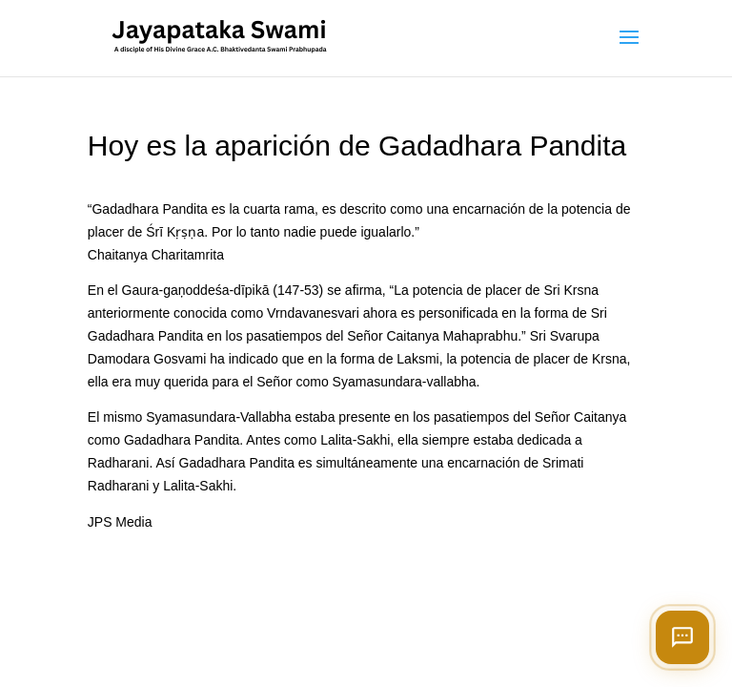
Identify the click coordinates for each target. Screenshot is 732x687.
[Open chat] (682, 637)
